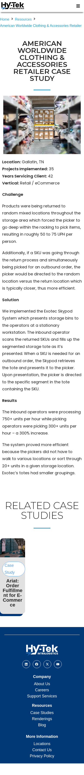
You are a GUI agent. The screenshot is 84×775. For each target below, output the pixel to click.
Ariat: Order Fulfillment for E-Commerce (12, 593)
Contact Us (42, 750)
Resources (23, 19)
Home (4, 19)
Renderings (42, 719)
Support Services (42, 696)
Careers (42, 690)
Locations (42, 744)
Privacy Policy (42, 756)
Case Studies (42, 713)
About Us (42, 684)
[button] (78, 6)
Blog (42, 725)
